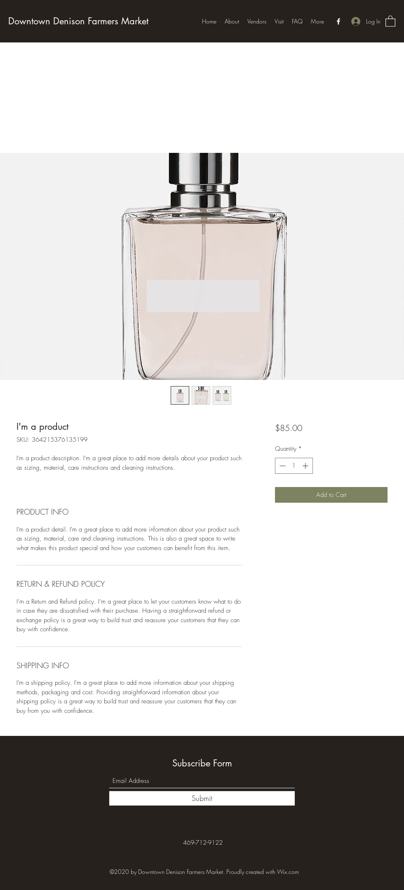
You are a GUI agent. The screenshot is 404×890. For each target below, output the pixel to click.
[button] (390, 21)
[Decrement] (281, 465)
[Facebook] (338, 21)
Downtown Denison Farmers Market (78, 21)
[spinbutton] (294, 465)
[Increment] (306, 465)
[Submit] (202, 798)
